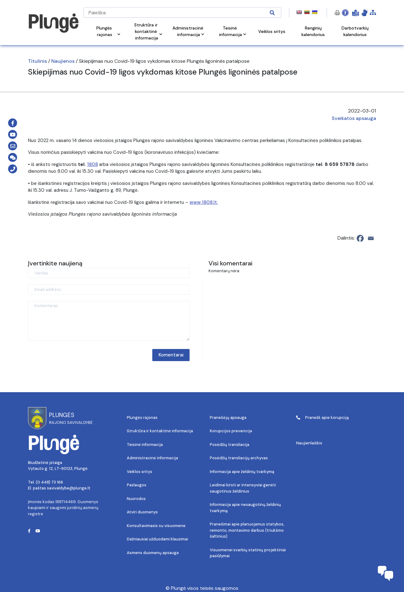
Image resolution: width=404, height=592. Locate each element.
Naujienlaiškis (309, 443)
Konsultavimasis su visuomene (156, 525)
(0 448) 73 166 (49, 482)
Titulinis (37, 61)
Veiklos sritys (139, 471)
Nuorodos (136, 498)
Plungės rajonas (142, 417)
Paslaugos (136, 485)
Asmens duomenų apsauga (153, 552)
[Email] (370, 238)
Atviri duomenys (142, 512)
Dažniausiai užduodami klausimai (157, 539)
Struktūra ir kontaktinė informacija (160, 431)
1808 (92, 164)
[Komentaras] (109, 321)
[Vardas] (109, 273)
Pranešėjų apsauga (228, 417)
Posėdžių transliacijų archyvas (239, 458)
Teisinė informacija (145, 444)
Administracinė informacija (152, 458)
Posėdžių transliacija (229, 444)
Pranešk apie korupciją (322, 417)
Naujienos (63, 61)
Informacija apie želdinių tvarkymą (242, 471)
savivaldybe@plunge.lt (68, 488)
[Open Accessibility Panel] (345, 13)
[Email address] (109, 289)
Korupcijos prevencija (231, 431)
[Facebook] (360, 238)
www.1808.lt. (204, 202)
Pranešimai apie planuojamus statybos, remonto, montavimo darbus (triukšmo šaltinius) (247, 530)
